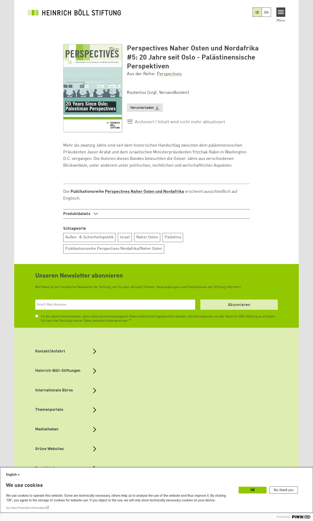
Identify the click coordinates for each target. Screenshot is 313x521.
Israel (125, 237)
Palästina (173, 237)
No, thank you (284, 490)
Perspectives (169, 74)
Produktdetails (77, 214)
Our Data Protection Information (25, 508)
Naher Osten (147, 237)
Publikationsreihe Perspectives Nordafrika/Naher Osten (113, 249)
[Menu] (280, 12)
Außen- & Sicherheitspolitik (89, 237)
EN (266, 12)
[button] (145, 107)
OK (252, 490)
